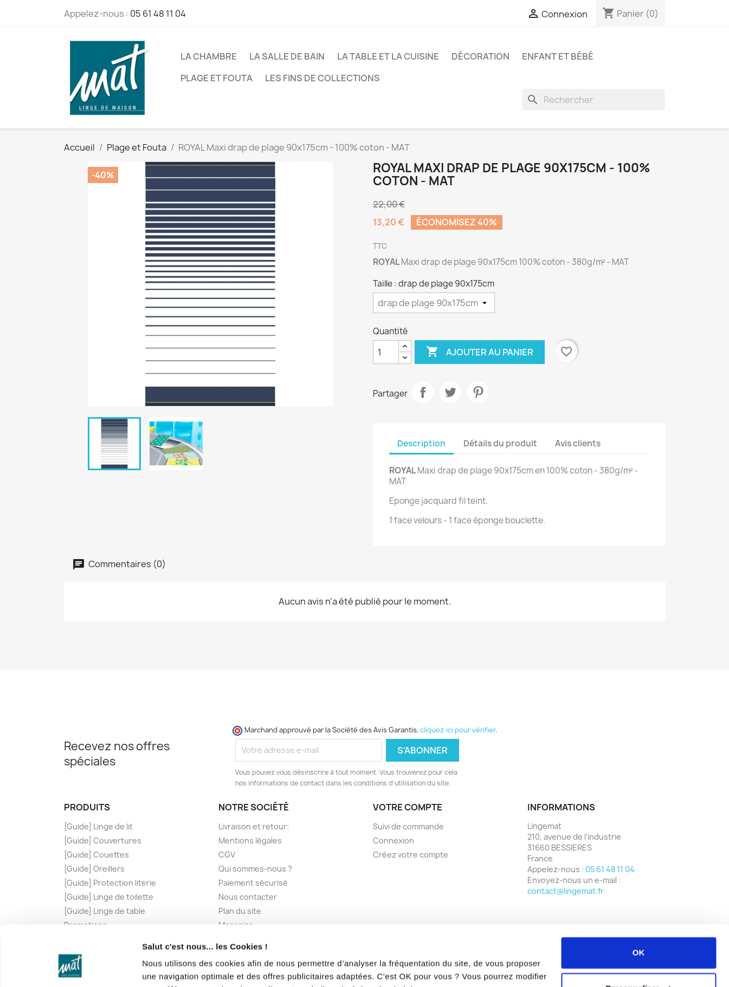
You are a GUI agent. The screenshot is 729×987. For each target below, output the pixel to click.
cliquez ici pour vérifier (457, 730)
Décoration (480, 56)
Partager (423, 392)
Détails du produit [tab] (500, 443)
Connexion (393, 840)
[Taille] (434, 303)
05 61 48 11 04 (158, 14)
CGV (226, 854)
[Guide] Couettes (96, 854)
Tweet (450, 392)
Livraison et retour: (253, 826)
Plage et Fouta (216, 78)
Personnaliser (638, 934)
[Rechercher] (593, 100)
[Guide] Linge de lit (98, 826)
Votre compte (407, 807)
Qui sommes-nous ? (255, 868)
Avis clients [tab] (578, 443)
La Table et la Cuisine (388, 56)
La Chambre (208, 56)
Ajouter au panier (479, 352)
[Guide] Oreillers (94, 868)
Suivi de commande (408, 826)
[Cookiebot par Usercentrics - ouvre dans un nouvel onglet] (70, 966)
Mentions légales (250, 840)
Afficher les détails (178, 965)
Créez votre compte (410, 854)
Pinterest (478, 392)
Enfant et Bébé (557, 56)
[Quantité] (386, 352)
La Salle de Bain (287, 56)
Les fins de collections (322, 78)
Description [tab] (421, 443)
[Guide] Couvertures (102, 840)
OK (639, 899)
